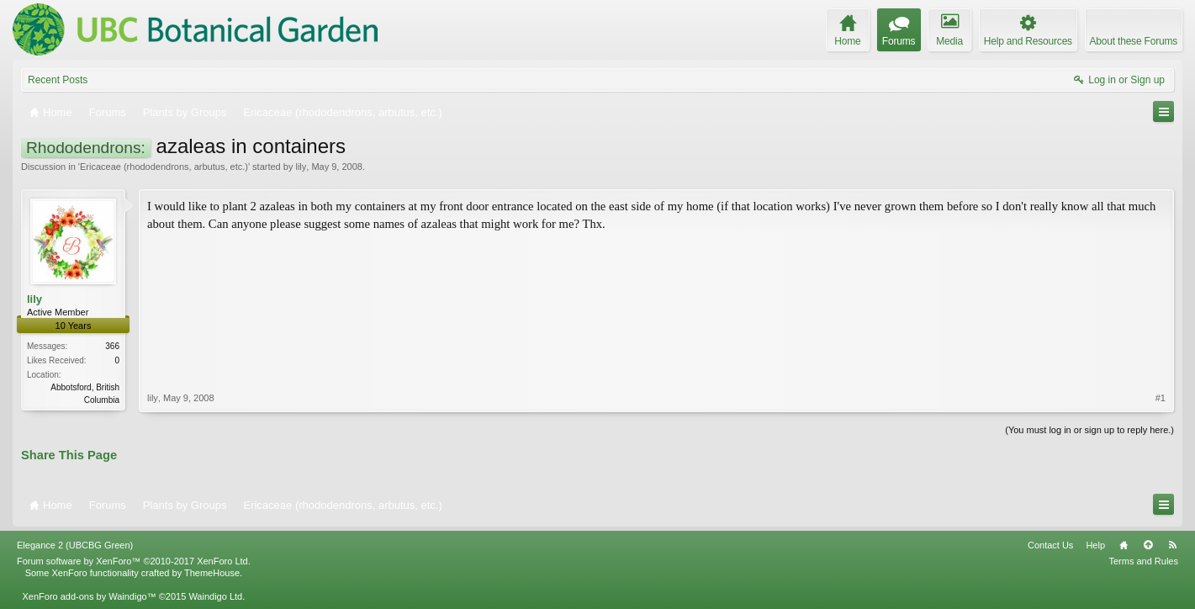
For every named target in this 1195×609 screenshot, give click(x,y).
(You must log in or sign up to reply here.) (1089, 430)
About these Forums (1133, 41)
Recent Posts (57, 80)
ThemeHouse (212, 573)
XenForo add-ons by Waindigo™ (89, 596)
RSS (1172, 545)
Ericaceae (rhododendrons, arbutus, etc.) (164, 167)
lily (300, 167)
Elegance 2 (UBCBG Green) (75, 545)
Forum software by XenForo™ (134, 561)
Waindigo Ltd (215, 596)
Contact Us (1050, 545)
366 (112, 346)
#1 (1160, 398)
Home (1123, 545)
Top (1148, 545)
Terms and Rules (1143, 561)
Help (1095, 545)
